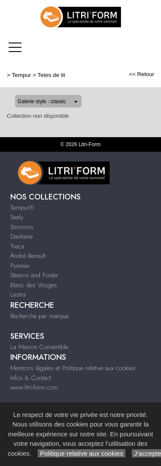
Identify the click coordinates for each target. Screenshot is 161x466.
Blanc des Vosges (33, 285)
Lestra (18, 294)
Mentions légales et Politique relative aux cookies (73, 368)
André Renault (28, 256)
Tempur (21, 75)
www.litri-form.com (34, 387)
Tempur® (22, 207)
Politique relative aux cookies (81, 453)
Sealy (16, 217)
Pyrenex (20, 265)
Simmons (21, 227)
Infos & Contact (30, 378)
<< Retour (141, 74)
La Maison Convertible (39, 347)
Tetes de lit (51, 75)
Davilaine (21, 236)
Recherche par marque (39, 316)
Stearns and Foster (34, 275)
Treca (17, 246)
